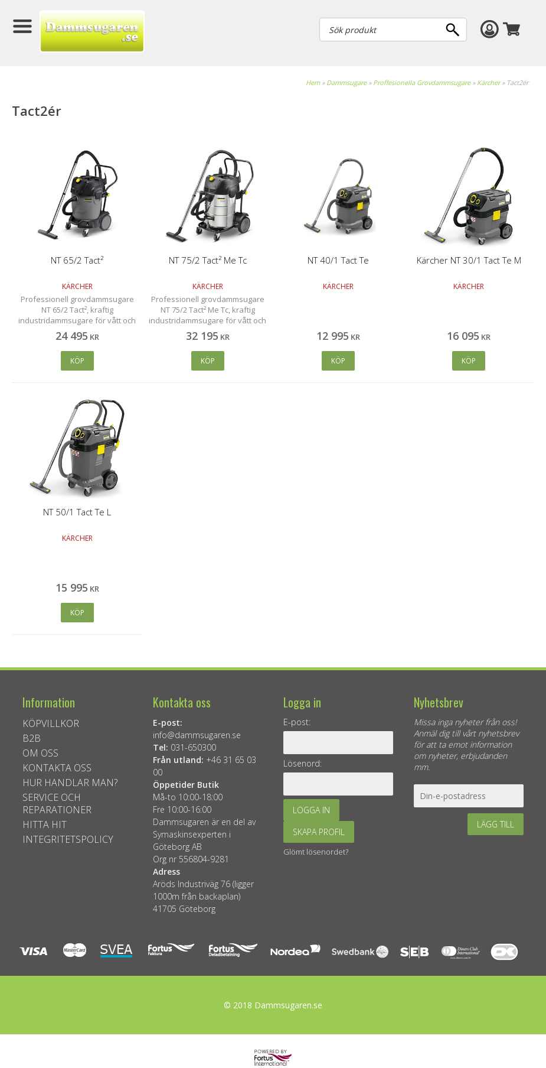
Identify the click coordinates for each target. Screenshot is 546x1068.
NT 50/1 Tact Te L (77, 512)
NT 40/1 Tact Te (338, 260)
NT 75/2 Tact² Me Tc (208, 260)
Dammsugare (346, 82)
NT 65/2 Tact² (77, 260)
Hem (313, 82)
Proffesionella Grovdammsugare (421, 82)
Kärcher (488, 82)
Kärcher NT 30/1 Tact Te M (469, 260)
